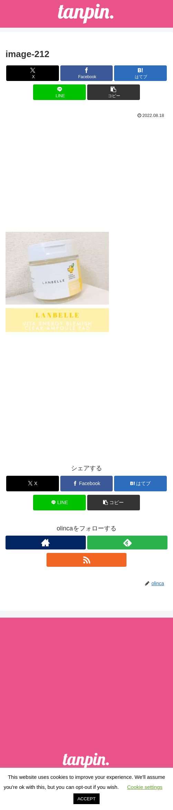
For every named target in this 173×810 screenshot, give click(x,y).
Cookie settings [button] (145, 787)
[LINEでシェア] (59, 92)
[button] (113, 92)
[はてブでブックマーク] (140, 73)
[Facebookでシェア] (86, 73)
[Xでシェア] (32, 73)
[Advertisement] (86, 172)
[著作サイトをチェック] (46, 542)
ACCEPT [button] (87, 798)
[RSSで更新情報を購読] (87, 560)
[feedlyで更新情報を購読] (127, 542)
